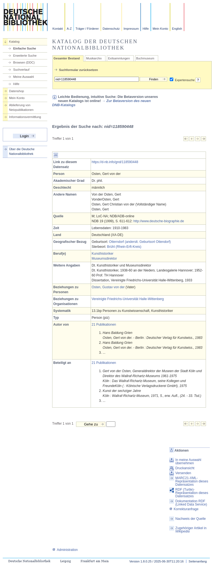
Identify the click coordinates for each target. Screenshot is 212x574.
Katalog (14, 41)
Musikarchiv (94, 58)
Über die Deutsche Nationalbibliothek (22, 151)
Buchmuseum (145, 58)
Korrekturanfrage (184, 509)
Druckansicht (184, 468)
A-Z (69, 28)
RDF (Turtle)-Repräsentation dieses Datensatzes (191, 493)
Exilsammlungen (119, 58)
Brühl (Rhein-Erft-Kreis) (124, 247)
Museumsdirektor (104, 258)
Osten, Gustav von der (108, 287)
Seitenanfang (198, 561)
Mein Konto (160, 28)
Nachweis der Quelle (190, 519)
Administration (65, 550)
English (177, 28)
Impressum (131, 28)
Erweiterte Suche (25, 55)
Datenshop (16, 91)
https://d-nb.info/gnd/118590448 (115, 162)
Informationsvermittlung (25, 117)
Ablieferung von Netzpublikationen (21, 107)
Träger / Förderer (87, 28)
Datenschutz (111, 28)
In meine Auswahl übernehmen (188, 461)
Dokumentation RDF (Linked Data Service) (191, 502)
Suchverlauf (21, 69)
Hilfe (146, 28)
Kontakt (57, 28)
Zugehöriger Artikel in (191, 529)
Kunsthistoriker (102, 254)
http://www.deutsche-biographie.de (158, 221)
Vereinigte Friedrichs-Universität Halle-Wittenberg (128, 299)
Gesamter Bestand (67, 58)
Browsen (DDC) (24, 62)
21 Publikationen (104, 324)
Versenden (183, 473)
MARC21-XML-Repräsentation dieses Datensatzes (191, 481)
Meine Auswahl (23, 76)
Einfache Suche (24, 48)
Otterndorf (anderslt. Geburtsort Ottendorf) (140, 242)
